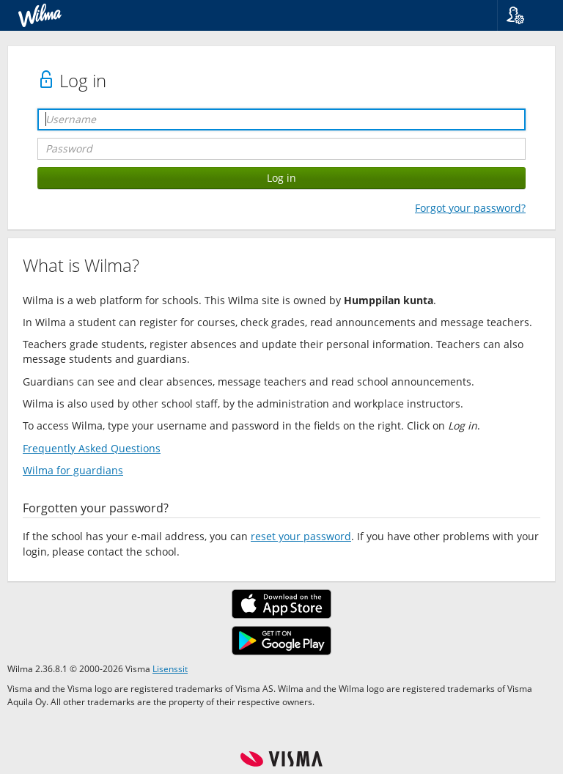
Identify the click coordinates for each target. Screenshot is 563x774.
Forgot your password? (470, 208)
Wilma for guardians (73, 470)
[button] (524, 15)
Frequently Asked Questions (92, 448)
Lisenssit (170, 668)
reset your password (301, 536)
